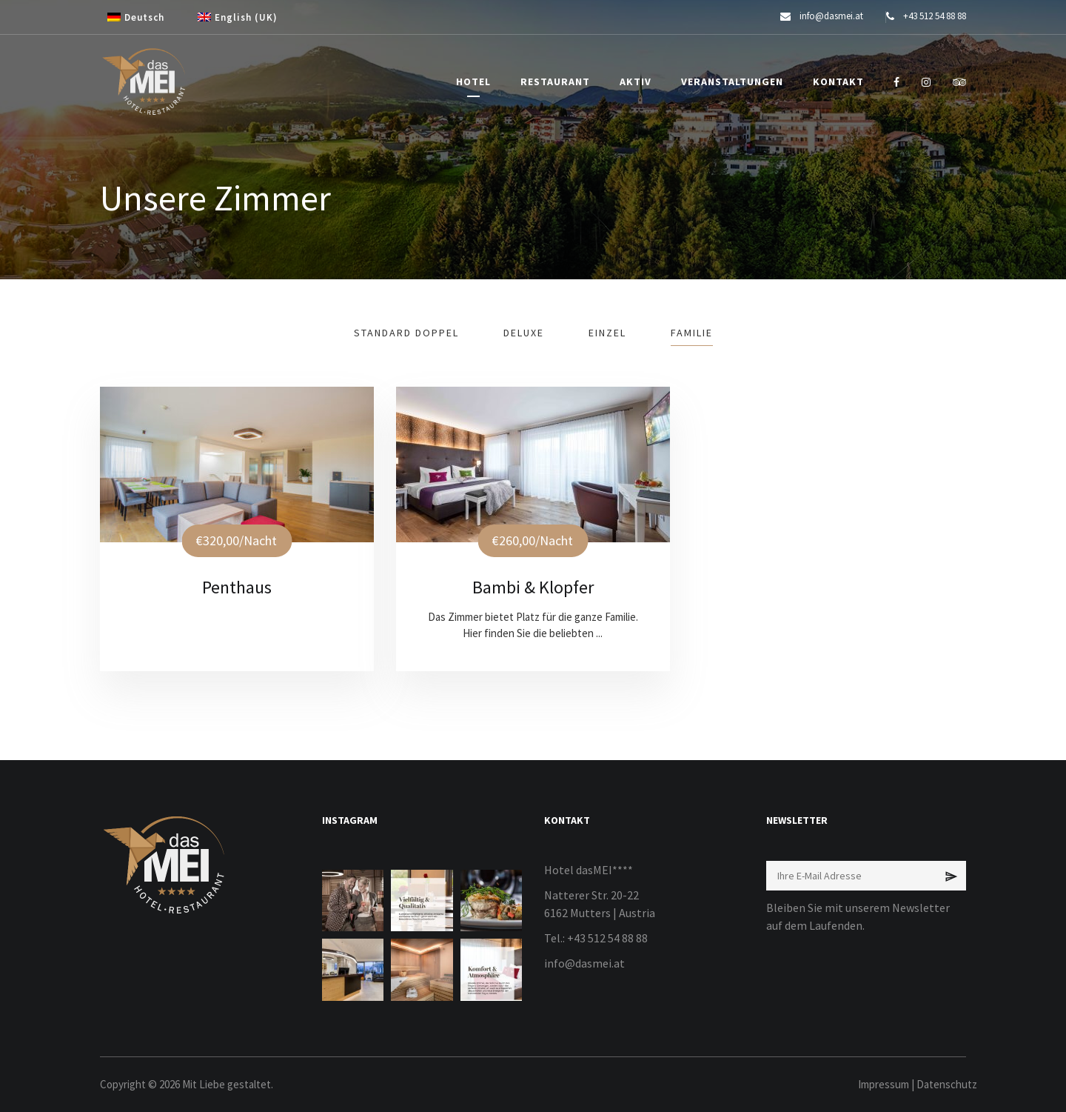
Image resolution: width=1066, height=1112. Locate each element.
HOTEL (473, 81)
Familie (692, 332)
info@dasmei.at (584, 963)
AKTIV (635, 81)
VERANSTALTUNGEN (732, 81)
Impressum (883, 1084)
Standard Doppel (406, 332)
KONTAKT (838, 81)
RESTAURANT (555, 81)
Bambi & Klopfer (533, 587)
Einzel (607, 332)
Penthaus (237, 587)
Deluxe (523, 332)
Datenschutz (946, 1084)
